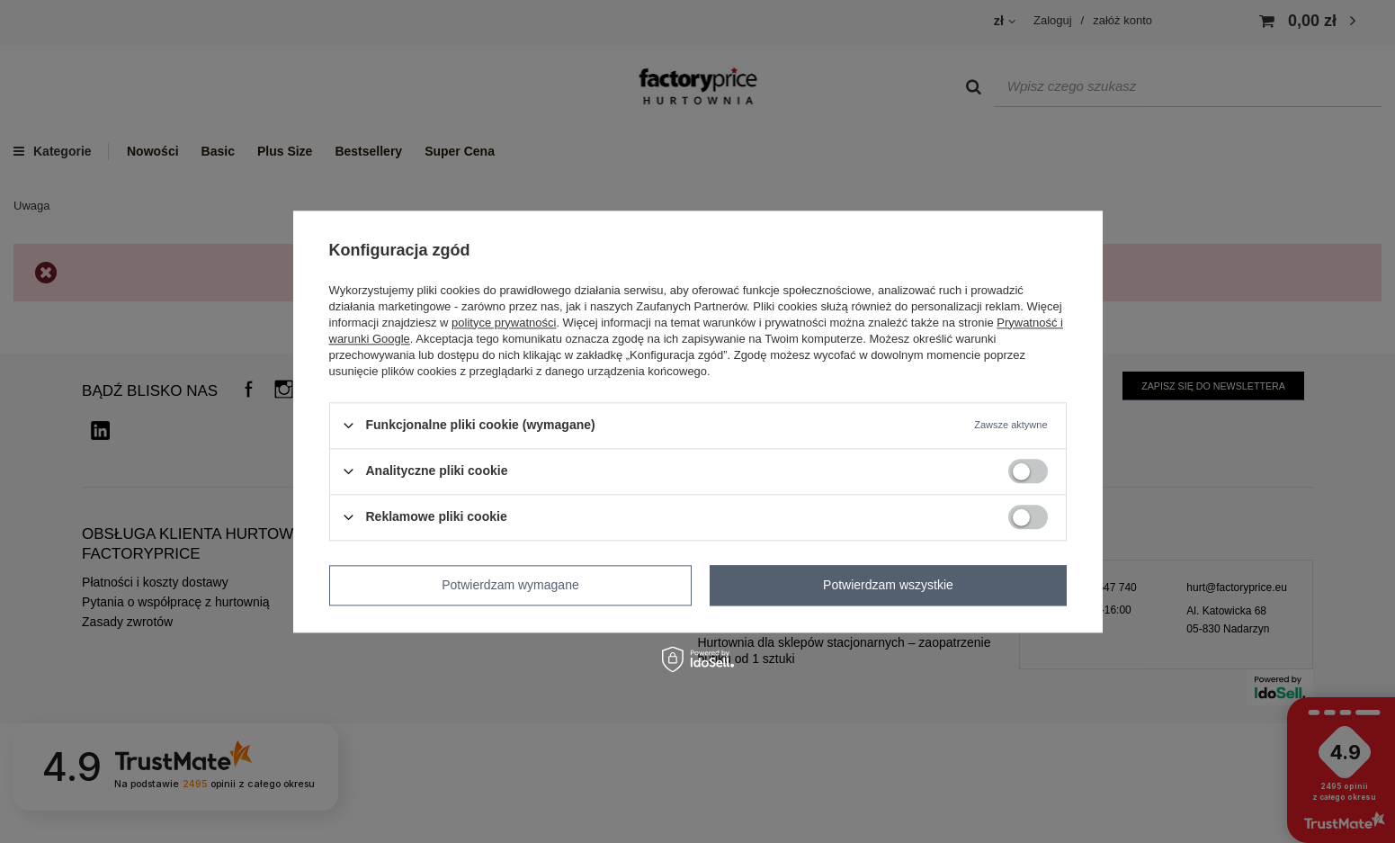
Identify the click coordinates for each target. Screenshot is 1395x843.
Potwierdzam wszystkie (888, 585)
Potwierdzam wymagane (510, 585)
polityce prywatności (504, 322)
